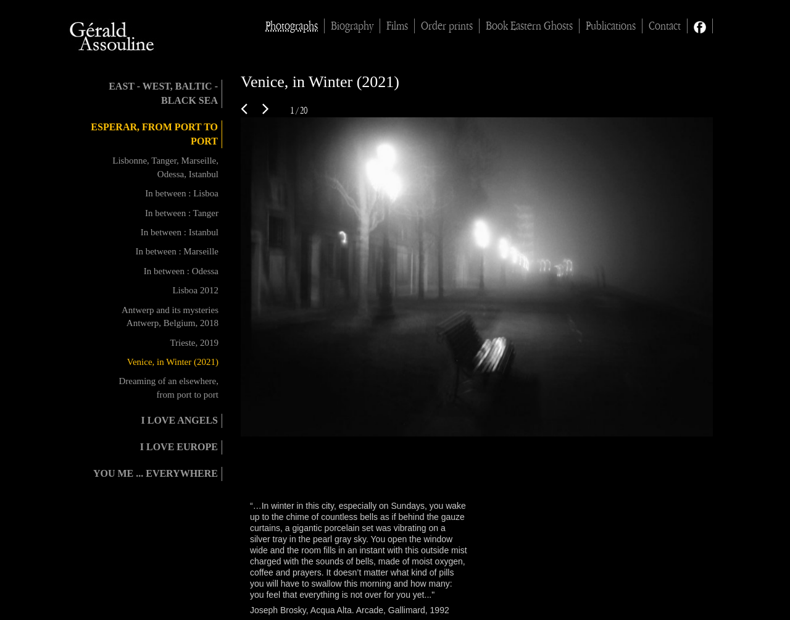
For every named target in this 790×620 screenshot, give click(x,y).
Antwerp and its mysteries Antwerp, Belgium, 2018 (170, 316)
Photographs (291, 26)
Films (397, 26)
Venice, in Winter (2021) (172, 362)
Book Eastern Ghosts (529, 26)
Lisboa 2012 (195, 290)
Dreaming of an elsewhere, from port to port (168, 387)
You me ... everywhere (155, 473)
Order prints (447, 26)
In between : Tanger (181, 213)
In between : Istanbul (179, 232)
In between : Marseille (176, 251)
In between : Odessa (181, 271)
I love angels (179, 420)
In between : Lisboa (181, 193)
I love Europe (179, 447)
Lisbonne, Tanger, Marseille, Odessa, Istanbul (165, 167)
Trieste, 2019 (194, 343)
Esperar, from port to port (154, 134)
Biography (352, 26)
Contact (665, 26)
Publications (611, 26)
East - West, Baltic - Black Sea (163, 93)
